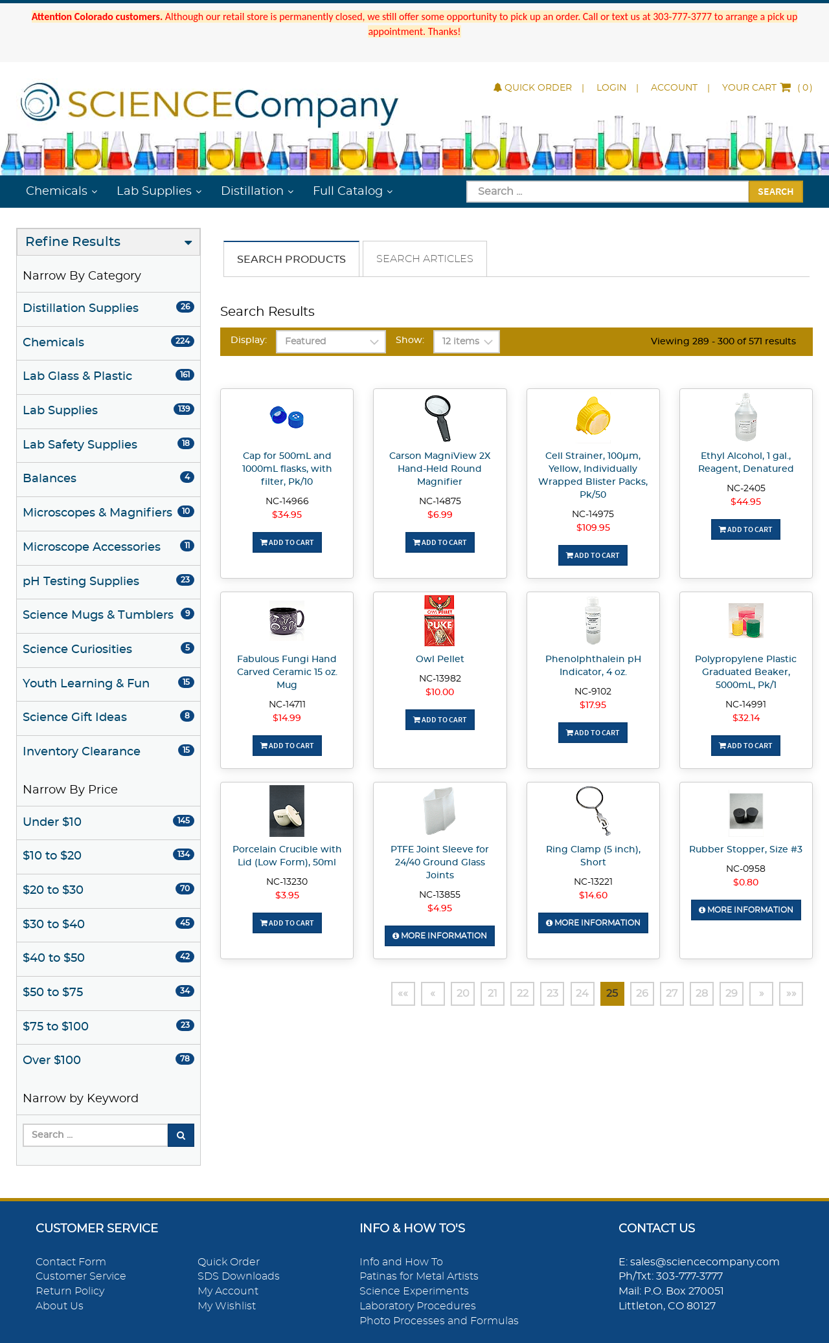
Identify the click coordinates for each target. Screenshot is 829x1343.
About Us (60, 1306)
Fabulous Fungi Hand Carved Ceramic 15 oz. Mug (287, 672)
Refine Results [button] (72, 242)
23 (542, 994)
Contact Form (71, 1262)
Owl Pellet (440, 659)
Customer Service (81, 1276)
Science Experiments (414, 1291)
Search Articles (424, 259)
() (767, 88)
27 (666, 994)
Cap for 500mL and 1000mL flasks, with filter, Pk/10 (287, 469)
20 (448, 994)
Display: (249, 340)
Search (776, 190)
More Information (439, 936)
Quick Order (533, 88)
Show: (410, 340)
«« (386, 994)
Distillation (252, 191)
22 (511, 994)
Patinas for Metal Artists (419, 1276)
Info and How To (401, 1262)
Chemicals (56, 191)
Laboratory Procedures (417, 1306)
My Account (228, 1291)
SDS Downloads (239, 1276)
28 (698, 994)
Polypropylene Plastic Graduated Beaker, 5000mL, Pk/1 (746, 672)
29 (729, 994)
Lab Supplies (154, 191)
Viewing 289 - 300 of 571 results (723, 341)
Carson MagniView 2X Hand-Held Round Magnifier (439, 469)
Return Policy (70, 1291)
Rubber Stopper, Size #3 (745, 849)
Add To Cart (287, 542)
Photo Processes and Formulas (439, 1321)
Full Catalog (348, 191)
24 (573, 994)
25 (604, 994)
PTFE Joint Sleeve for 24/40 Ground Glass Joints (440, 862)
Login (611, 88)
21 (480, 994)
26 (636, 994)
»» (791, 994)
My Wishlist (227, 1306)
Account (674, 88)
